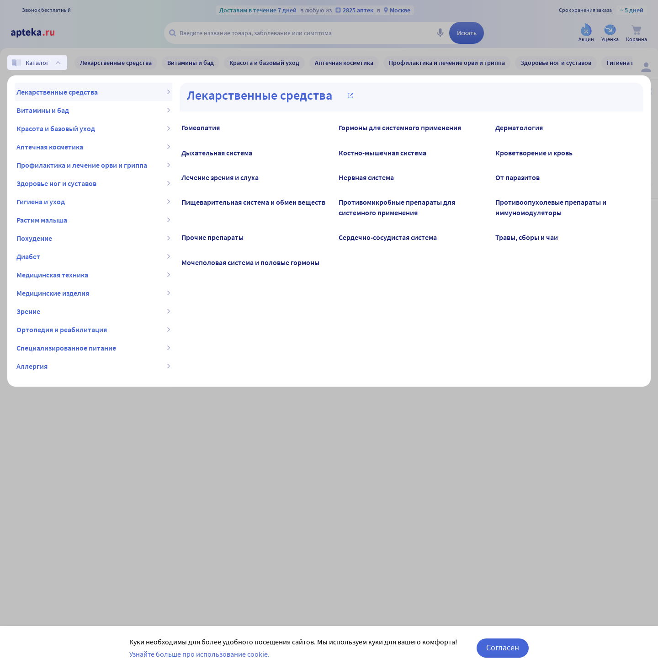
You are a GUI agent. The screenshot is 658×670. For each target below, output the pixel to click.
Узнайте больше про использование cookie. (199, 654)
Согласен (502, 647)
